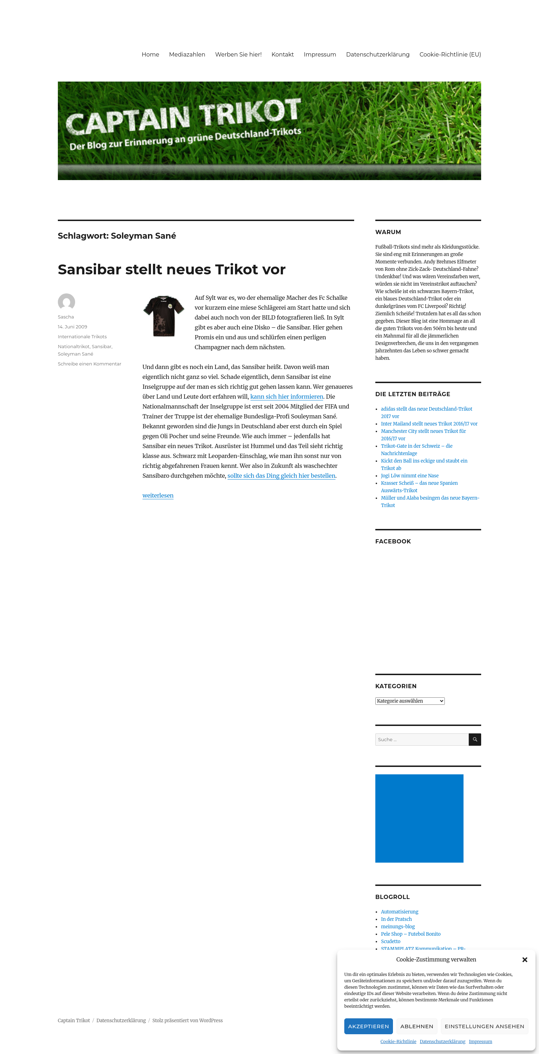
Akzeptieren (368, 1026)
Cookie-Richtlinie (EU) (450, 54)
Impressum (480, 1041)
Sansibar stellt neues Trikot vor (172, 269)
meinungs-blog (398, 927)
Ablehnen (417, 1026)
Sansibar (101, 346)
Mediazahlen (187, 54)
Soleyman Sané (75, 354)
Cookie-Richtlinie (398, 1041)
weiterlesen (158, 495)
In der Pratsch (396, 919)
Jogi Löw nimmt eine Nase (409, 476)
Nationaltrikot (74, 346)
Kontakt (283, 54)
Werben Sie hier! (238, 54)
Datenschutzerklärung (442, 1041)
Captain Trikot (74, 1021)
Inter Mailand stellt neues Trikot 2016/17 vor (429, 424)
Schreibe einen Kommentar (89, 364)
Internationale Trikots (82, 336)
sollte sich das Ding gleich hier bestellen (281, 475)
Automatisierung (399, 912)
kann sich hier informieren (286, 396)
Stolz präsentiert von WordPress (187, 1021)
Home (150, 54)
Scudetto (390, 942)
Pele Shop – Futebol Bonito (411, 934)
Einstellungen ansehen (485, 1026)
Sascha (66, 317)
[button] (524, 959)
